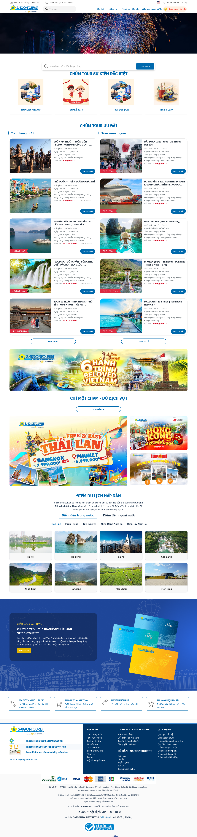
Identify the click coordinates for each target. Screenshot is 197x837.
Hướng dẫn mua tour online (170, 729)
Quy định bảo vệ (165, 722)
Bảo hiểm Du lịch (95, 739)
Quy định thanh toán (167, 732)
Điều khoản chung (166, 726)
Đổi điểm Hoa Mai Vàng (128, 726)
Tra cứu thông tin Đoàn (128, 729)
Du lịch (102, 9)
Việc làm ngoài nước (152, 9)
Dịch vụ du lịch (94, 729)
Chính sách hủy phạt (167, 739)
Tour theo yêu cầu (175, 9)
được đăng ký (106, 805)
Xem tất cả (53, 330)
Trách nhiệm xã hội (126, 757)
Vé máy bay (92, 732)
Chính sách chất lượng (168, 745)
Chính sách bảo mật (167, 742)
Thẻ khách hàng (125, 722)
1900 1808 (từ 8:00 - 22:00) (59, 2)
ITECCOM (103, 834)
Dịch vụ (115, 9)
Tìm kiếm (145, 66)
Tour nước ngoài (94, 726)
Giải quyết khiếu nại (127, 732)
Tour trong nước (94, 722)
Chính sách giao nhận (167, 735)
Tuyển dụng (123, 750)
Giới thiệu (122, 744)
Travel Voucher (94, 735)
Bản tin (121, 754)
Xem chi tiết (88, 169)
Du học (135, 9)
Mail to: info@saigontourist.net (24, 2)
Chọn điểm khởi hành (170, 2)
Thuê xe (126, 9)
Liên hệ (184, 2)
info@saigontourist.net (26, 748)
